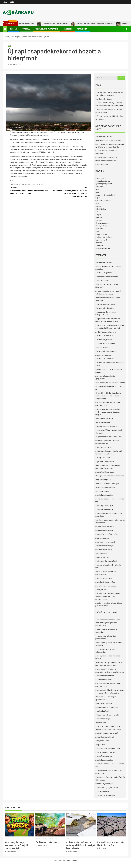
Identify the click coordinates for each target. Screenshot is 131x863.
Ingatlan (98, 206)
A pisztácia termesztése (104, 509)
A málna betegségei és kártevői (106, 733)
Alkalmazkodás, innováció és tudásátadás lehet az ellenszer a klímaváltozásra (29, 190)
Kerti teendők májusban (103, 99)
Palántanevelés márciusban (105, 304)
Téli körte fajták (100, 723)
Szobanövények (101, 234)
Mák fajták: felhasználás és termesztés (109, 476)
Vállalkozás (99, 245)
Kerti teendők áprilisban (104, 273)
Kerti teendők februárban (104, 336)
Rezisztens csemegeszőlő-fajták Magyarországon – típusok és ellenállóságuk (107, 622)
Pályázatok (99, 229)
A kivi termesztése (102, 538)
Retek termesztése (102, 347)
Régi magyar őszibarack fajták (106, 561)
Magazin (98, 218)
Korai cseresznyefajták (103, 703)
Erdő (97, 189)
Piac (97, 232)
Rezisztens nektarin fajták (104, 676)
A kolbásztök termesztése (105, 582)
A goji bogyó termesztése (104, 462)
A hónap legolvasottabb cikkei (48, 839)
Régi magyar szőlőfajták (104, 506)
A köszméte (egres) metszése (106, 534)
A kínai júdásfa (100, 590)
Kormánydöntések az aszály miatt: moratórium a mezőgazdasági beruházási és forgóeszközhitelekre (68, 191)
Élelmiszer (99, 187)
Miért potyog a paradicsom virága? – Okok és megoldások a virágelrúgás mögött (108, 412)
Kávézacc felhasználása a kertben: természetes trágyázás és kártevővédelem (107, 596)
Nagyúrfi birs (100, 745)
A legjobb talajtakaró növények (106, 426)
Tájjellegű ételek (101, 240)
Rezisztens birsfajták (103, 719)
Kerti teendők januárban (103, 340)
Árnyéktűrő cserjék (102, 491)
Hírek (9, 45)
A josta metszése (101, 164)
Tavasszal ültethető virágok (105, 487)
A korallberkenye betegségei (105, 586)
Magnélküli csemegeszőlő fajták (107, 484)
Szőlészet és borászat (103, 237)
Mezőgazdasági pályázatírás (46, 29)
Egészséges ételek (102, 181)
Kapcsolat (26, 29)
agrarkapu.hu (14, 64)
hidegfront (40, 184)
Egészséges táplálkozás (104, 184)
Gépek (97, 198)
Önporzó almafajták (102, 557)
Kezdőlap (13, 29)
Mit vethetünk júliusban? (104, 419)
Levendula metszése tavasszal (106, 277)
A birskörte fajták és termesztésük (107, 748)
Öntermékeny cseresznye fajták (106, 707)
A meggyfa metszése (103, 447)
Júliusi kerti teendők (102, 422)
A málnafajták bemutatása (104, 472)
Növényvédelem (101, 226)
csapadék (17, 184)
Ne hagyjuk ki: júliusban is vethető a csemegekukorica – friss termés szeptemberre (108, 396)
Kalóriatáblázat (100, 209)
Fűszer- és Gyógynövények (105, 195)
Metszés (98, 220)
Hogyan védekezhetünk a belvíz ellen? (109, 437)
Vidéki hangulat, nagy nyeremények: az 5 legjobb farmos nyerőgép (16, 845)
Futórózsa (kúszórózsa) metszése (108, 140)
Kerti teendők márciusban (104, 308)
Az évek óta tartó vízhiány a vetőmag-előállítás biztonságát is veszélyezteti (80, 845)
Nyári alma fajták (101, 553)
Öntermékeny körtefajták (104, 530)
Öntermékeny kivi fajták (103, 550)
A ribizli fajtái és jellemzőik (105, 737)
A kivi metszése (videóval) (105, 542)
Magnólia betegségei (103, 480)
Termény (98, 243)
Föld (97, 192)
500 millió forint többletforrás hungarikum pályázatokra (95, 24)
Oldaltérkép (68, 29)
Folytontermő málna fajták (104, 546)
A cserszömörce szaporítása (105, 343)
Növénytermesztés (102, 223)
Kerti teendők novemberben (105, 359)
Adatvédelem (82, 29)
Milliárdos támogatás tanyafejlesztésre (55, 24)
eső (34, 184)
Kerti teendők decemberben (105, 351)
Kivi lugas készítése (102, 458)
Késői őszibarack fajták (103, 680)
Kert (96, 212)
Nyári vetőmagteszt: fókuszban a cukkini (110, 383)
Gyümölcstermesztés (103, 201)
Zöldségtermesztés (102, 248)
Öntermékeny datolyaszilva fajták (107, 715)
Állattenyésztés (101, 178)
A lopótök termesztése (103, 578)
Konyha (98, 215)
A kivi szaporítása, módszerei (106, 752)
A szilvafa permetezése (104, 495)
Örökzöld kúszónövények (104, 527)
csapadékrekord (26, 184)
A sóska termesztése (103, 355)
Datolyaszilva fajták (102, 741)
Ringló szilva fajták (102, 711)
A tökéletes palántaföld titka (105, 332)
